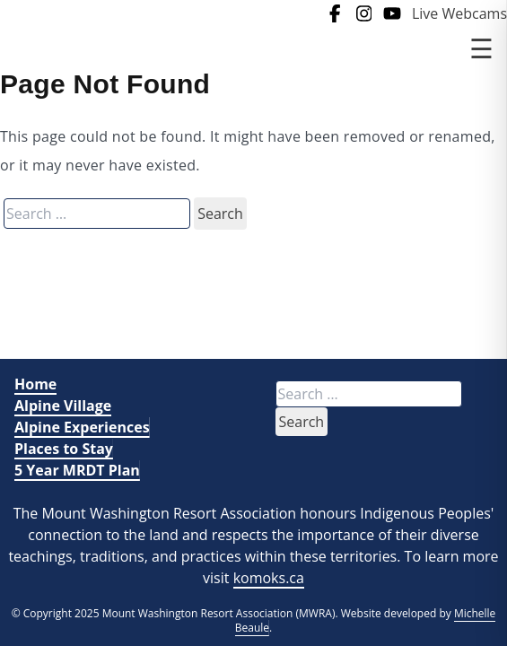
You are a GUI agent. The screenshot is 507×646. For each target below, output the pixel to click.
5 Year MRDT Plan (77, 470)
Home (35, 384)
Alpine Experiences (82, 427)
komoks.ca (268, 578)
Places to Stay (63, 448)
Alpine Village (62, 405)
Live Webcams (459, 13)
